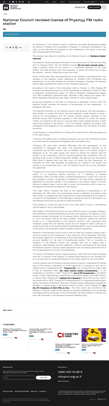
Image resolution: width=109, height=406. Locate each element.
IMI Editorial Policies (22, 391)
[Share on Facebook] (7, 47)
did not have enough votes (90, 65)
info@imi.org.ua (68, 376)
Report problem (94, 7)
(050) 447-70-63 (68, 372)
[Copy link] (21, 47)
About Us (34, 391)
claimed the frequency (70, 278)
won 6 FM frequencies (84, 273)
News (46, 2)
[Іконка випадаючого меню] (104, 7)
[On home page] (12, 7)
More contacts (63, 381)
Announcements (74, 2)
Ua (4, 2)
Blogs (54, 2)
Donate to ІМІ (80, 7)
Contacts (42, 391)
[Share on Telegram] (10, 47)
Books (63, 2)
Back (5, 14)
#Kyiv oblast (7, 310)
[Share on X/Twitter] (13, 47)
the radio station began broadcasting (79, 271)
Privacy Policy (8, 391)
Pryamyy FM (70, 268)
